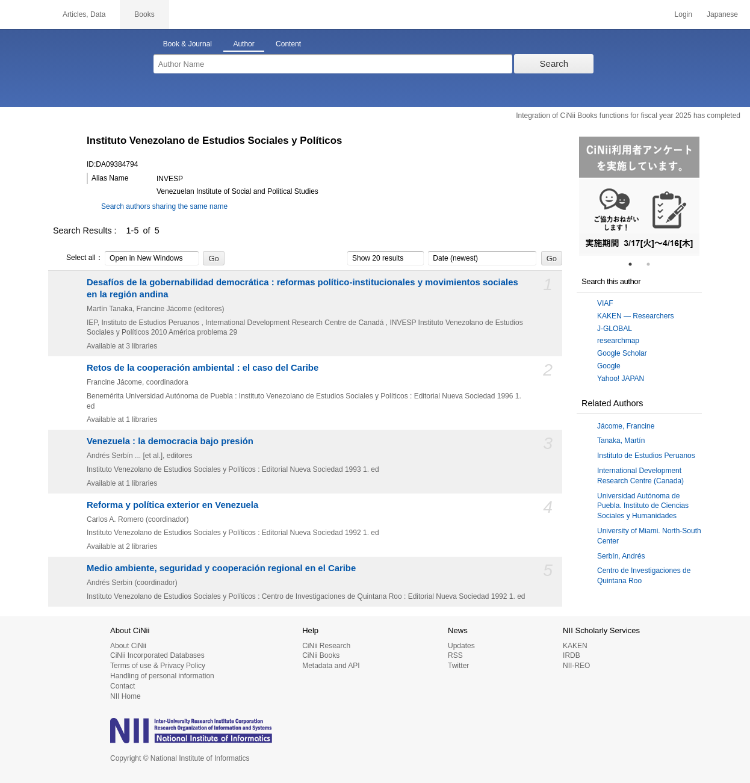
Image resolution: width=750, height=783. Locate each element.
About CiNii (128, 646)
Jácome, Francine (625, 426)
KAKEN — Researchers (635, 316)
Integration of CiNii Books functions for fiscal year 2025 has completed (628, 115)
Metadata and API (330, 665)
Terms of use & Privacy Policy (157, 665)
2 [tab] (653, 264)
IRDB (571, 655)
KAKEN (575, 646)
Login (683, 14)
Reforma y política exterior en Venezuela (172, 505)
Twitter (458, 665)
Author (243, 44)
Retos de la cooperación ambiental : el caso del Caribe (202, 368)
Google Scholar (622, 353)
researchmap (618, 340)
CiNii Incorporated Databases (157, 655)
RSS (455, 655)
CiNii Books (320, 655)
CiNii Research (326, 646)
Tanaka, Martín (621, 440)
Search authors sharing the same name (164, 206)
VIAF (605, 303)
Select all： (78, 258)
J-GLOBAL (614, 328)
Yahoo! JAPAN (620, 378)
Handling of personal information (162, 676)
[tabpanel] (639, 196)
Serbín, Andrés (621, 556)
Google (609, 366)
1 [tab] (635, 264)
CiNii (24, 14)
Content (288, 44)
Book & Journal (187, 44)
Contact (122, 686)
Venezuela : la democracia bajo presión (170, 441)
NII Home (125, 696)
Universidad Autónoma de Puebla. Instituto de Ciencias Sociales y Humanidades (643, 506)
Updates (461, 646)
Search (554, 63)
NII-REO (576, 665)
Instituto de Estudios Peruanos (646, 455)
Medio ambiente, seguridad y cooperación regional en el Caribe (221, 568)
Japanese (722, 14)
